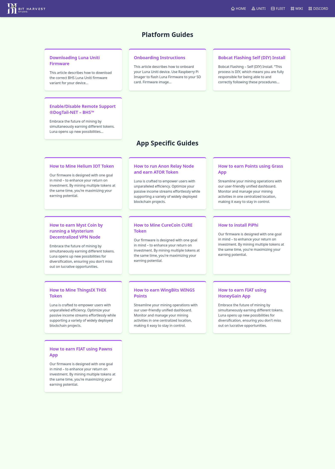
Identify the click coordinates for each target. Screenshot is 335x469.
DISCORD (318, 8)
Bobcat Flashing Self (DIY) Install (251, 57)
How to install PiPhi (238, 225)
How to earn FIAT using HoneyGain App (242, 293)
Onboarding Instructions (159, 57)
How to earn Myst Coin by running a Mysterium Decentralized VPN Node (76, 231)
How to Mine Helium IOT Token (82, 166)
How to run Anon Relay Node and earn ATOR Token (164, 169)
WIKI (296, 8)
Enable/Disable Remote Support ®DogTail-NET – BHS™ (83, 109)
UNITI (258, 8)
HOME (238, 8)
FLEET (278, 8)
